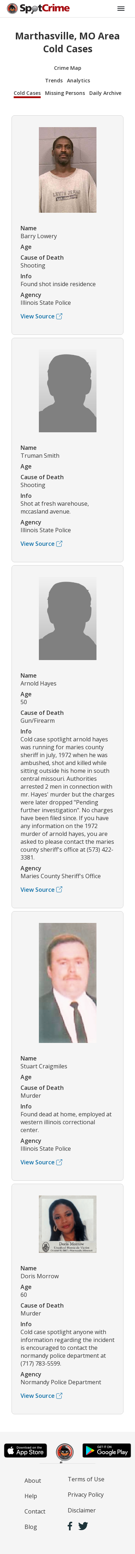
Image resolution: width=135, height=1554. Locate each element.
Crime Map (67, 67)
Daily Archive (105, 93)
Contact (34, 1511)
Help (30, 1496)
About (32, 1481)
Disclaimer (82, 1510)
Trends (54, 80)
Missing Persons (65, 93)
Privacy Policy (86, 1494)
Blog (30, 1527)
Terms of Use (86, 1479)
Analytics (78, 80)
